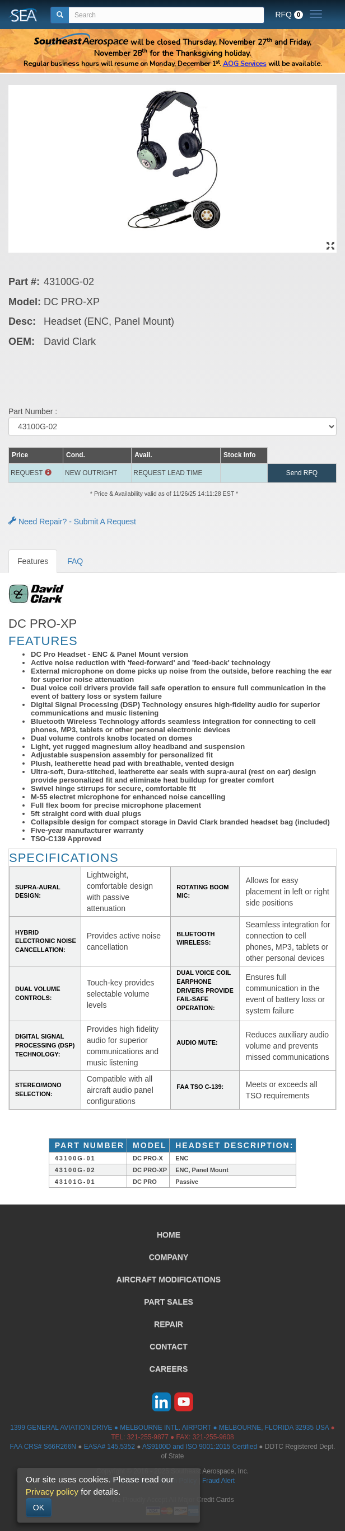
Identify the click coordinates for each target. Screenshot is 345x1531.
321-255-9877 (148, 1437)
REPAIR (168, 1324)
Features (32, 561)
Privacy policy (52, 1491)
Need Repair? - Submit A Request (72, 521)
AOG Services (245, 63)
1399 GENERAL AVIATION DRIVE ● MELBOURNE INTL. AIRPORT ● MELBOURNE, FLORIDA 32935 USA (169, 1428)
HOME (168, 1234)
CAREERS (169, 1368)
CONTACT (168, 1346)
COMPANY (169, 1257)
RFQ (289, 14)
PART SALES (168, 1301)
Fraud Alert (218, 1481)
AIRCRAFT (168, 1279)
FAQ (75, 561)
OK (38, 1507)
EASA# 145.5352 (109, 1447)
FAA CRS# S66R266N (43, 1447)
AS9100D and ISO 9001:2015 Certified (199, 1447)
